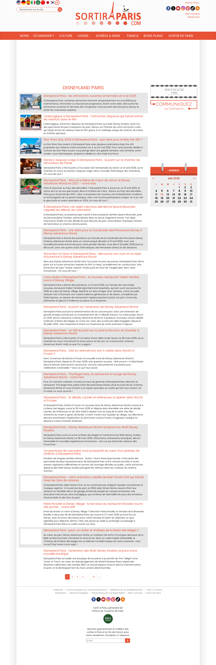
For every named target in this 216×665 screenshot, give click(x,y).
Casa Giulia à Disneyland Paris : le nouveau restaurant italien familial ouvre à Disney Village (91, 278)
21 (173, 198)
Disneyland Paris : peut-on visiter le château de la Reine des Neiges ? (91, 530)
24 (191, 198)
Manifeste (60, 593)
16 (185, 194)
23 (185, 198)
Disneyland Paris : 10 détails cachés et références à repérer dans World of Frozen (93, 398)
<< (153, 178)
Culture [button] (65, 42)
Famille (133, 42)
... (88, 576)
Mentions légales (79, 593)
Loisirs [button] (82, 42)
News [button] (24, 42)
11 (156, 194)
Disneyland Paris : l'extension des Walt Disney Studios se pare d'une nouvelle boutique (90, 552)
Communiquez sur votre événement (86, 589)
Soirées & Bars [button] (108, 42)
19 (162, 198)
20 (167, 198)
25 (156, 201)
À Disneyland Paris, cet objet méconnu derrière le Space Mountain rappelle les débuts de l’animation (89, 208)
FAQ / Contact (154, 589)
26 (162, 201)
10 (191, 191)
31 (191, 201)
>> (194, 178)
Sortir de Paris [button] (181, 42)
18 (156, 198)
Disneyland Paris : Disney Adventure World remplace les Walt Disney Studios (91, 428)
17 (191, 194)
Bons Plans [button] (153, 42)
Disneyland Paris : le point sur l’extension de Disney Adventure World (91, 307)
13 (168, 194)
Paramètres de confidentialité (108, 593)
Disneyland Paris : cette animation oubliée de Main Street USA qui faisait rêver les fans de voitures (94, 478)
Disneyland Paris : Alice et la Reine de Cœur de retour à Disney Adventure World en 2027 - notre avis (87, 181)
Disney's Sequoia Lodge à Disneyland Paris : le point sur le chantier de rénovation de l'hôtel (92, 161)
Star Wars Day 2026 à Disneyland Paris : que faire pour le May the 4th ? (93, 139)
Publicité (58, 589)
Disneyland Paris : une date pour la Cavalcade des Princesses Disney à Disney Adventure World (93, 231)
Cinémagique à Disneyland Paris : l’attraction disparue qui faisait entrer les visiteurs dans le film (93, 117)
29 (179, 201)
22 (179, 198)
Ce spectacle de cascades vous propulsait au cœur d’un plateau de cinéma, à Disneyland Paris (91, 452)
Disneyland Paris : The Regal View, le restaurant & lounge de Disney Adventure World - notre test (90, 375)
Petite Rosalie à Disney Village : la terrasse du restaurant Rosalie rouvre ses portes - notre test (93, 505)
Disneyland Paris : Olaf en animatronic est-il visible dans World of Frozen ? (89, 352)
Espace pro (194, 20)
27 (167, 201)
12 (94, 576)
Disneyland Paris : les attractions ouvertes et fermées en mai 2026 (90, 96)
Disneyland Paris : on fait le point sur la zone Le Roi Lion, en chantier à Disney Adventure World (91, 331)
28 (173, 201)
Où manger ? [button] (43, 42)
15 (179, 194)
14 (173, 194)
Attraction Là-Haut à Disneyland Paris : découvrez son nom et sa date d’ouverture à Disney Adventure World (92, 255)
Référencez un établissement (126, 589)
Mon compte (192, 16)
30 (185, 201)
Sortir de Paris (153, 593)
